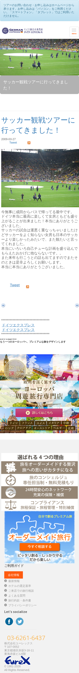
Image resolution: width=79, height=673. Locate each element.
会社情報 (13, 575)
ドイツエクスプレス (18, 325)
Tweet (13, 142)
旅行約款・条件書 (19, 600)
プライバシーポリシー (22, 605)
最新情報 (14, 581)
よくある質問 (16, 595)
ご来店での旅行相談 (21, 590)
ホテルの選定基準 (19, 585)
